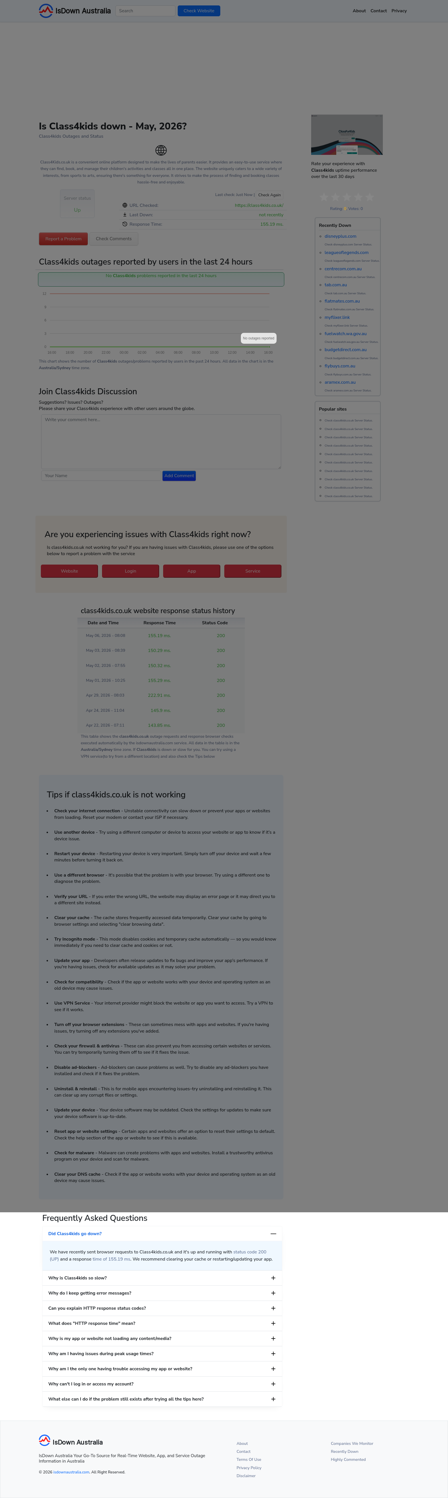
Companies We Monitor (352, 1443)
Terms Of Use (249, 1459)
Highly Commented (348, 1459)
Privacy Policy (249, 1468)
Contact (244, 1451)
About (242, 1443)
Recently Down (345, 1451)
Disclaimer (246, 1476)
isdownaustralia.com (71, 1472)
